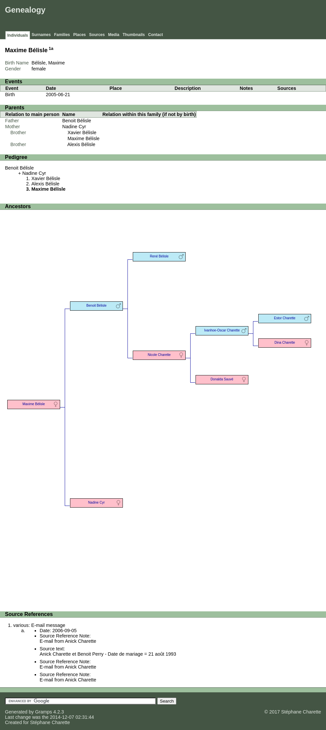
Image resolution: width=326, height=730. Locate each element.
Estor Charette (285, 318)
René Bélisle (159, 256)
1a (51, 48)
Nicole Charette (159, 355)
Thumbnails (134, 34)
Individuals (17, 35)
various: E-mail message (39, 625)
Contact (155, 34)
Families (62, 34)
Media (113, 34)
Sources (97, 34)
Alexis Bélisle (81, 144)
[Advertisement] (204, 16)
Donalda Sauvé (222, 379)
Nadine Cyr (74, 126)
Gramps (43, 711)
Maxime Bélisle (84, 138)
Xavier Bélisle (82, 132)
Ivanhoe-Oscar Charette (222, 330)
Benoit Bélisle (76, 120)
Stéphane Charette (50, 722)
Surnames (41, 34)
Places (79, 34)
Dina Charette (284, 342)
